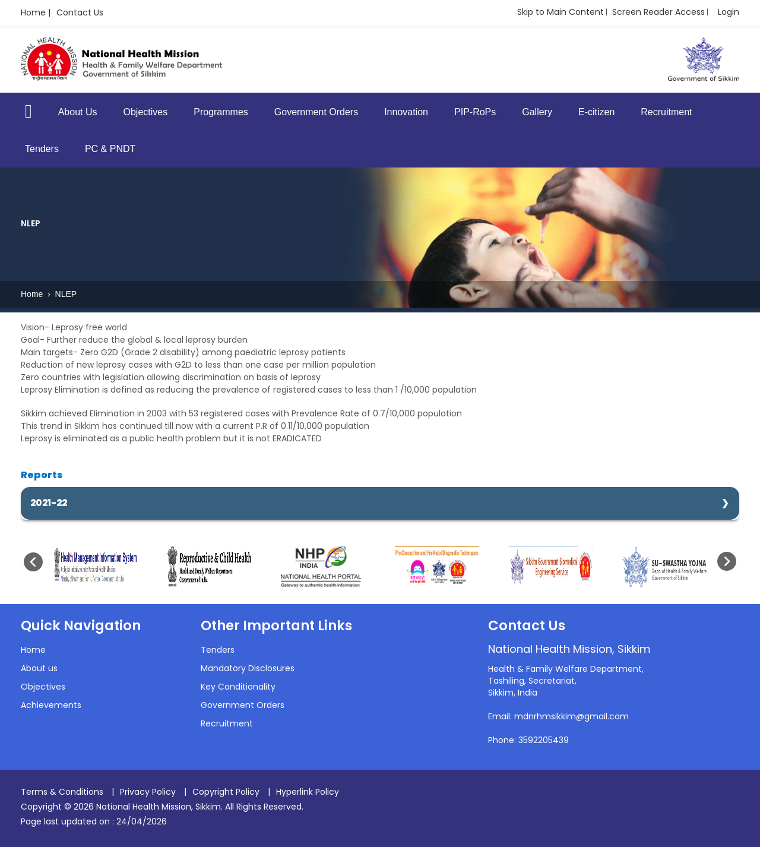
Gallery (537, 112)
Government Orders (316, 112)
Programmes (221, 112)
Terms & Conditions (62, 792)
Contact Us (79, 12)
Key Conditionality (238, 687)
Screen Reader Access (658, 12)
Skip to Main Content (560, 12)
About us (39, 668)
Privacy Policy (148, 792)
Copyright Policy (225, 792)
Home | (35, 12)
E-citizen (596, 112)
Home (33, 294)
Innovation (406, 112)
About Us (77, 112)
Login (728, 12)
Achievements (51, 705)
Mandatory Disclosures (247, 668)
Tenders (42, 149)
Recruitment (666, 112)
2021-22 (48, 503)
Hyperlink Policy (307, 792)
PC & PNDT (110, 149)
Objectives (146, 112)
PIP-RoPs (475, 112)
